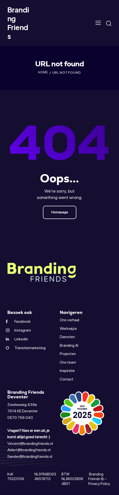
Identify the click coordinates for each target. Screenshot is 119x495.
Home (43, 72)
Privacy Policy (99, 484)
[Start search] (109, 23)
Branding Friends (95, 476)
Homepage (59, 212)
